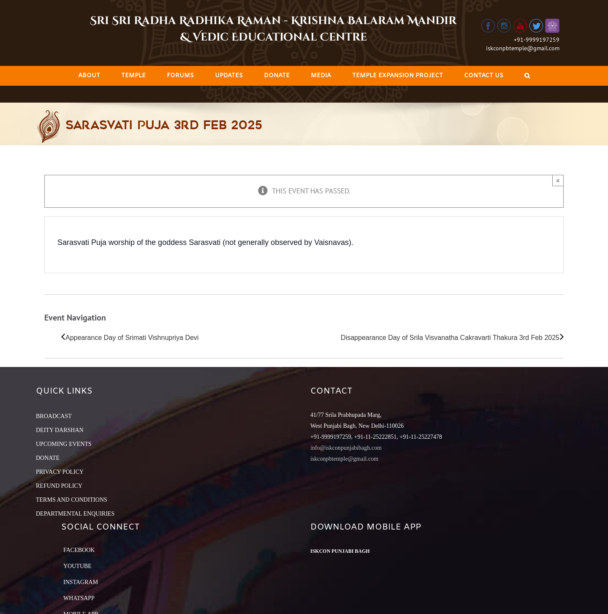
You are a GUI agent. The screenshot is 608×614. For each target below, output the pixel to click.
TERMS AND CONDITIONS (71, 500)
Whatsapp (79, 598)
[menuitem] (89, 76)
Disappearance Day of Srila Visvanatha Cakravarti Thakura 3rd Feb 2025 (450, 337)
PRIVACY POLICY (60, 472)
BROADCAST (54, 416)
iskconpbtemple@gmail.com (522, 48)
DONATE (48, 458)
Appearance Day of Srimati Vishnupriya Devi (131, 337)
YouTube (77, 566)
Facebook (79, 550)
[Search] (527, 76)
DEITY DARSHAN (60, 430)
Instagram (80, 582)
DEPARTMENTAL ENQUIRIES (75, 514)
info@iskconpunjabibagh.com (346, 448)
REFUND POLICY (59, 486)
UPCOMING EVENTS (64, 444)
